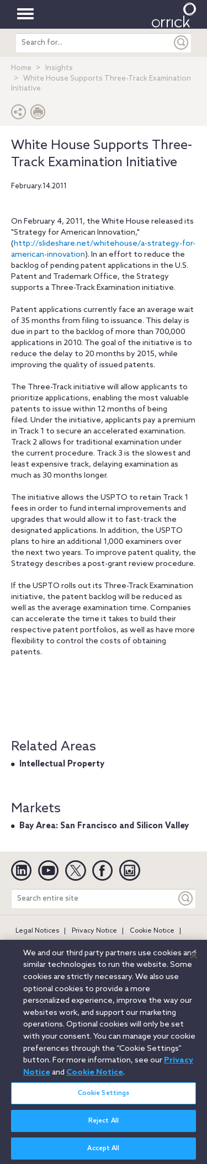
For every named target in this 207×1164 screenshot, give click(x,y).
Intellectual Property (61, 764)
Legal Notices (37, 931)
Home (21, 68)
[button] (18, 114)
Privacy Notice (94, 931)
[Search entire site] (94, 898)
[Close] (194, 959)
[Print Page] (38, 114)
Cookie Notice (152, 931)
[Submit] (182, 43)
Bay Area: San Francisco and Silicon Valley (104, 826)
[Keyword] (186, 898)
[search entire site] (93, 43)
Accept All (103, 1152)
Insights (59, 68)
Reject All (103, 1125)
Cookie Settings (104, 1097)
